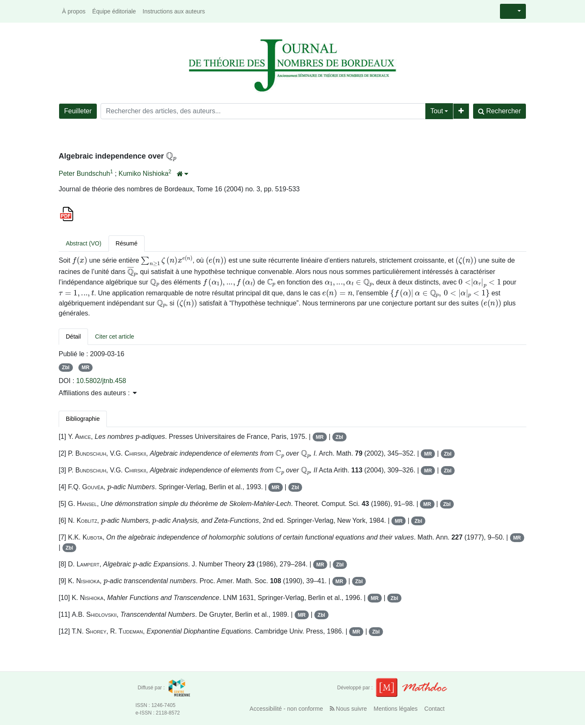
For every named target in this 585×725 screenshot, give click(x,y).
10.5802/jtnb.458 (101, 380)
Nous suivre (348, 708)
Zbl (66, 367)
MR (86, 367)
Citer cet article (114, 336)
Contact (435, 708)
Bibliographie (83, 418)
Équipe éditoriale (114, 11)
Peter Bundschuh (84, 173)
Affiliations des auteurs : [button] (98, 392)
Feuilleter (78, 111)
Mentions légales (396, 708)
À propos (73, 11)
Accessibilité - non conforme (286, 708)
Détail (73, 336)
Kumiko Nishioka (143, 173)
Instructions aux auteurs (173, 11)
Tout (436, 111)
